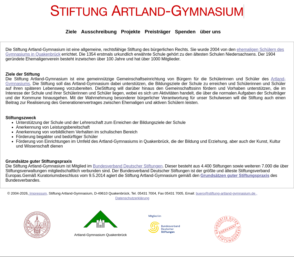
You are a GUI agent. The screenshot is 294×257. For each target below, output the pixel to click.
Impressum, (38, 193)
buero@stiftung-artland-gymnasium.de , (226, 193)
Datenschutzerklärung (132, 198)
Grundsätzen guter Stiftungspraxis (234, 175)
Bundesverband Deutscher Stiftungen (127, 166)
